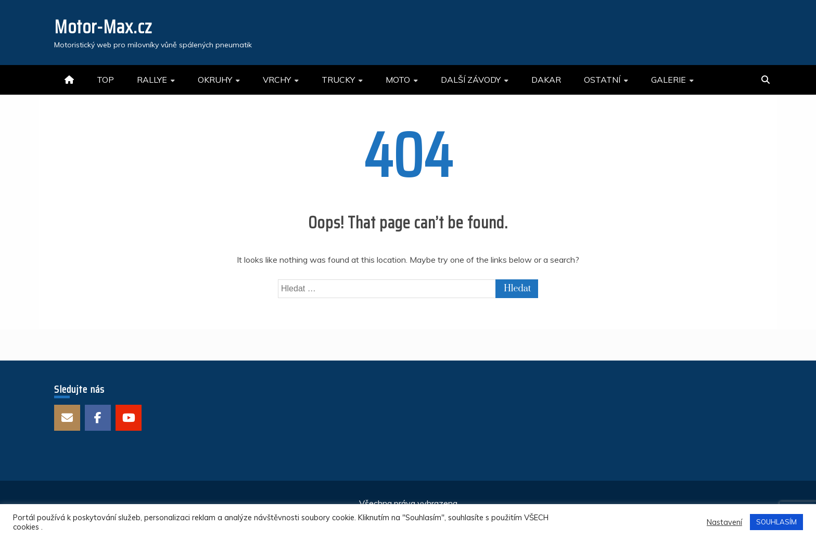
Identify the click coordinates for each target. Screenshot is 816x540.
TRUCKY (338, 79)
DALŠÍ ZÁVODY (471, 79)
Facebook (98, 418)
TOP (105, 79)
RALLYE (152, 79)
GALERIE (668, 79)
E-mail (67, 418)
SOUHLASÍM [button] (776, 522)
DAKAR (546, 79)
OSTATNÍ (602, 79)
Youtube (129, 418)
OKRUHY (215, 79)
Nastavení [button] (724, 522)
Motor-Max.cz (103, 27)
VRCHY (277, 79)
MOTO (398, 79)
